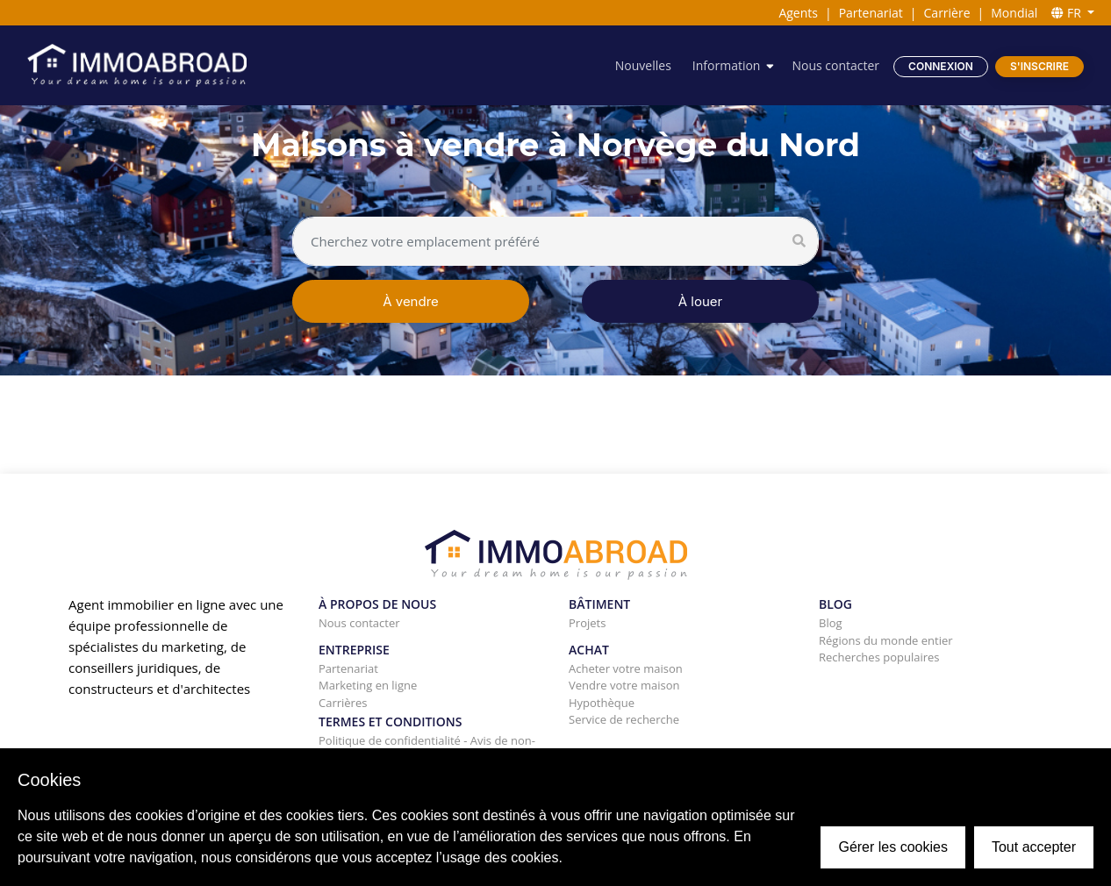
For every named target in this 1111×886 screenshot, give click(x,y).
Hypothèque (601, 703)
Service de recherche (624, 719)
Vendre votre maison (624, 685)
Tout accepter (1034, 847)
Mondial (1014, 12)
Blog (830, 623)
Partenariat (871, 12)
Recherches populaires (879, 657)
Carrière (947, 12)
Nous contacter (835, 65)
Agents (798, 12)
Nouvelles (643, 65)
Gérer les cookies (893, 847)
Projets (587, 623)
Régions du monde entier (886, 640)
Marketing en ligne (368, 685)
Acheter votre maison (626, 668)
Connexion (940, 66)
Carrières (343, 703)
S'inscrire (1039, 66)
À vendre (411, 301)
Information (726, 65)
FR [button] (1067, 12)
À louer (700, 301)
